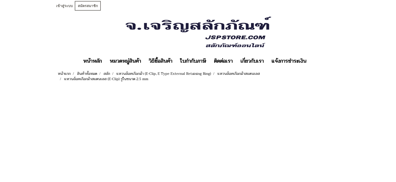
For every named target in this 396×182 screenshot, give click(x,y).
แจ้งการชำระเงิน (288, 61)
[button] (315, 61)
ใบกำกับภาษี (193, 61)
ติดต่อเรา (223, 61)
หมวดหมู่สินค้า (125, 61)
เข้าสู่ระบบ (64, 6)
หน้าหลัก (92, 61)
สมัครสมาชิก (88, 6)
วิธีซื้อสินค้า (160, 61)
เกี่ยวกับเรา (252, 61)
